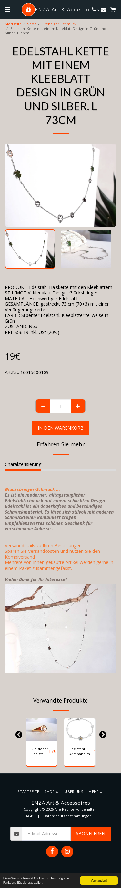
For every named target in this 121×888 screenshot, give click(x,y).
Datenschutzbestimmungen (68, 815)
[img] (41, 729)
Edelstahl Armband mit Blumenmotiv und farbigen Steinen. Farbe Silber (81, 751)
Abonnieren (90, 833)
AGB (30, 815)
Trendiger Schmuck (59, 24)
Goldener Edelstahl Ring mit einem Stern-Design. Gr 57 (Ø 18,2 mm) (39, 751)
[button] (7, 9)
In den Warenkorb (61, 428)
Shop (31, 24)
